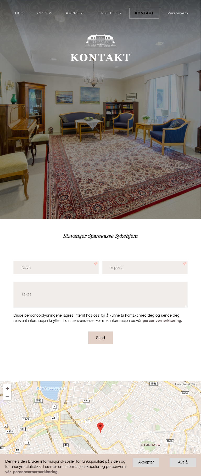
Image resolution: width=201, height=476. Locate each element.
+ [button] (7, 388)
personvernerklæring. (162, 321)
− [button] (7, 396)
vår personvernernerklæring (31, 472)
